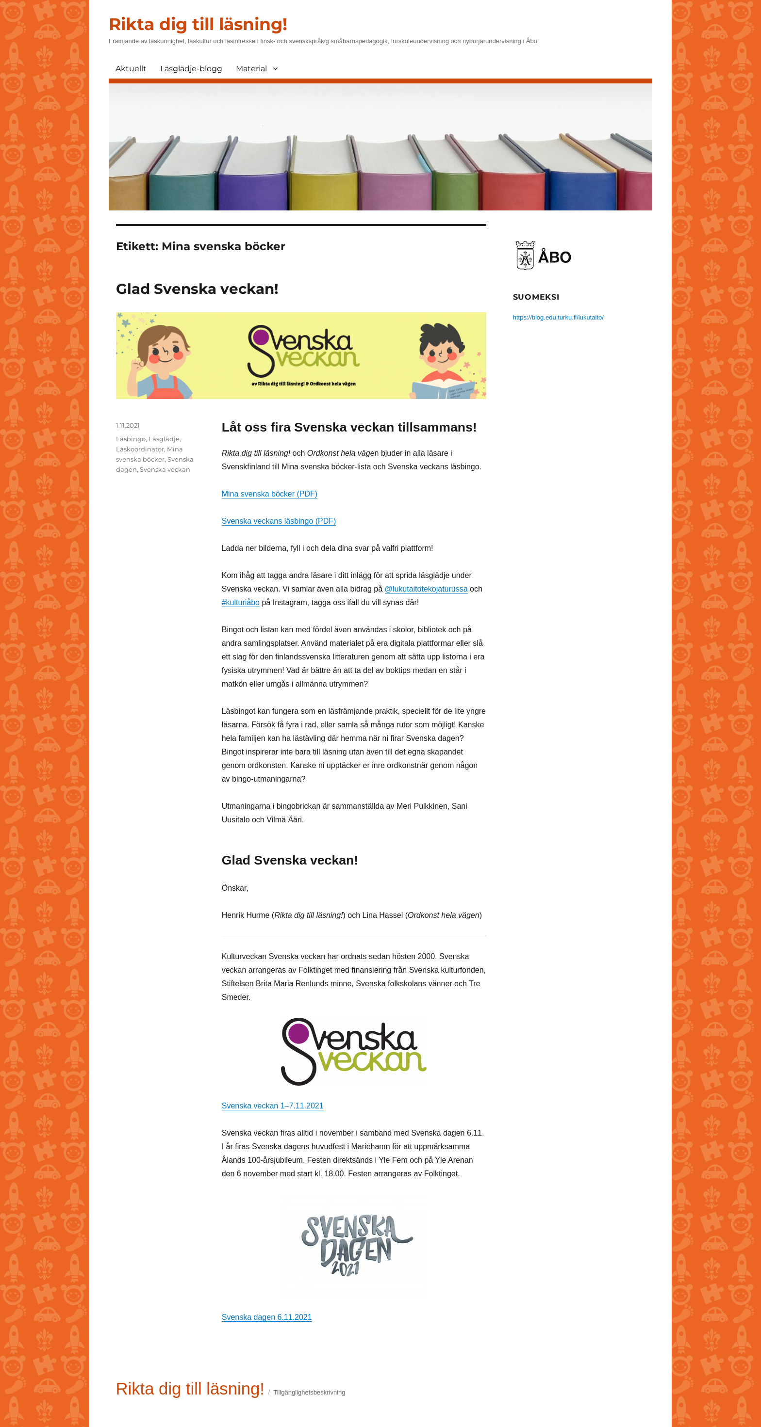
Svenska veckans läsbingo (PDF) (279, 521)
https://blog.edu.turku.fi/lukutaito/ (558, 317)
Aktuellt (131, 68)
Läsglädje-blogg (191, 68)
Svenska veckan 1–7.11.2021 (273, 1106)
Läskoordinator (140, 449)
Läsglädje (164, 439)
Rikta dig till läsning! (198, 24)
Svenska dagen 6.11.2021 (267, 1317)
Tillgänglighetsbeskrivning (309, 1392)
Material (251, 68)
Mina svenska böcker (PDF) (269, 494)
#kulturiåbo (241, 602)
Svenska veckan (165, 469)
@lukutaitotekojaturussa (426, 589)
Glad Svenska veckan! (197, 288)
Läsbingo (131, 439)
